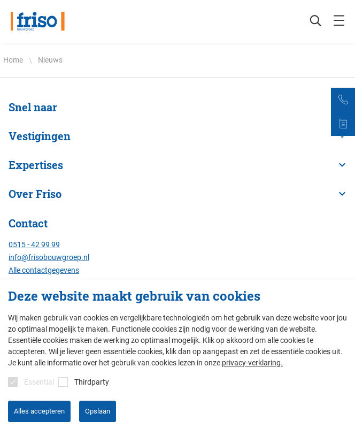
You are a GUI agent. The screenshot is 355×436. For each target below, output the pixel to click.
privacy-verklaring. (252, 362)
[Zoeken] (310, 21)
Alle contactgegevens (44, 270)
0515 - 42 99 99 (34, 244)
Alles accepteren (39, 411)
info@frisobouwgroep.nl (49, 257)
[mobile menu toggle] (339, 21)
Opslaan (97, 411)
